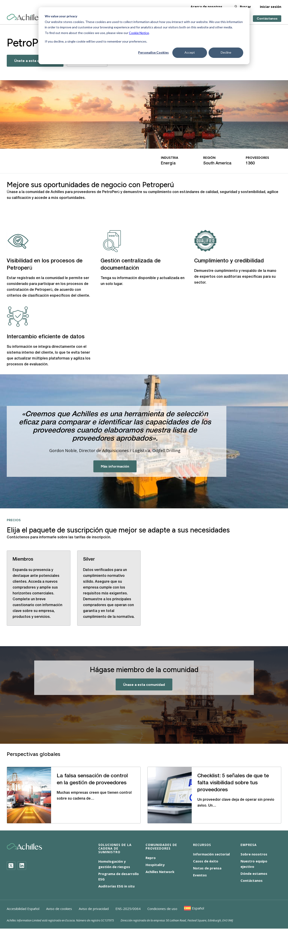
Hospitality (155, 864)
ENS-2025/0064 (128, 908)
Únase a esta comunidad (144, 684)
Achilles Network (160, 871)
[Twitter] (11, 865)
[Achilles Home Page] (24, 17)
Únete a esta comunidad (35, 61)
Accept (189, 52)
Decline (226, 52)
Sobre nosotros (254, 854)
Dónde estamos (254, 873)
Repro (151, 857)
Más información (115, 466)
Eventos (200, 875)
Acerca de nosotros (206, 7)
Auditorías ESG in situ (116, 886)
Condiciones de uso (162, 908)
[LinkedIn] (22, 865)
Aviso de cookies (59, 908)
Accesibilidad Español (23, 908)
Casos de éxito (205, 861)
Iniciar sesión (270, 7)
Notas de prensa (207, 868)
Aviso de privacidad (94, 908)
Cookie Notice (139, 33)
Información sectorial (211, 854)
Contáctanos (267, 18)
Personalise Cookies (153, 52)
